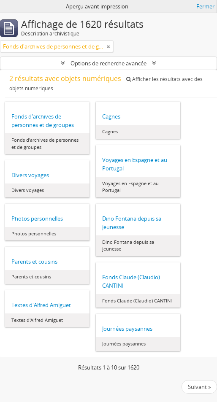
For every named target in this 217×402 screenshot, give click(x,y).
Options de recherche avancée (108, 63)
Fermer (205, 6)
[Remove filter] (108, 46)
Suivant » (199, 387)
